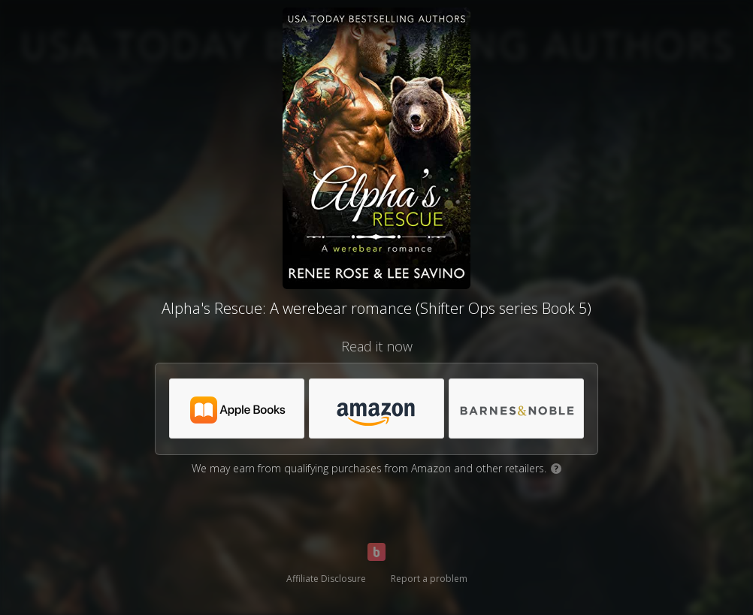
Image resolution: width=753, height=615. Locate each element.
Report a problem (429, 578)
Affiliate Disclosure (326, 578)
